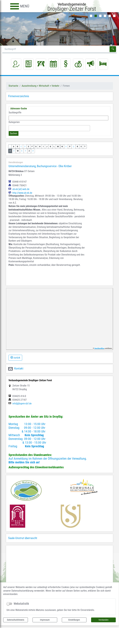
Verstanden (103, 620)
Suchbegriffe (15, 112)
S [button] (81, 146)
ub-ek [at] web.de (20, 189)
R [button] (77, 146)
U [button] (10, 151)
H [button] (39, 146)
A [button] (13, 146)
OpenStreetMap (99, 348)
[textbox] (10, 128)
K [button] (50, 146)
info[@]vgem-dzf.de (22, 403)
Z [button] (29, 151)
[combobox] (49, 128)
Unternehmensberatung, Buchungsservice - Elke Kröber (40, 166)
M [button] (58, 146)
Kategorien (14, 122)
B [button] (17, 146)
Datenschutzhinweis (15, 620)
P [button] (69, 146)
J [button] (46, 146)
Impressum (45, 620)
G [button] (36, 146)
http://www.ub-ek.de (22, 193)
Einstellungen (74, 620)
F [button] (32, 146)
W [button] (18, 151)
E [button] (28, 146)
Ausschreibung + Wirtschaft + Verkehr (40, 85)
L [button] (54, 146)
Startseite (13, 85)
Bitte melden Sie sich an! (24, 462)
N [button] (62, 146)
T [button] (84, 146)
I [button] (43, 146)
